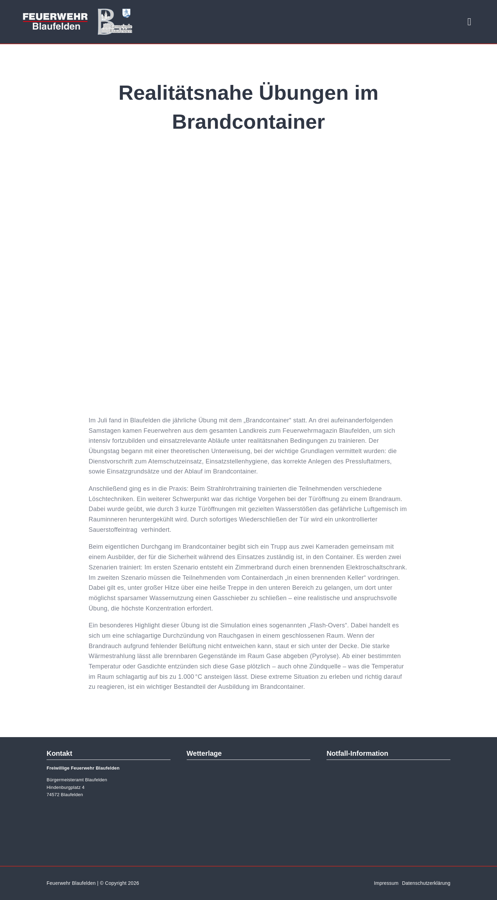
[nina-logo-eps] (388, 769)
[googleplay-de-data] (421, 827)
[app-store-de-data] (356, 827)
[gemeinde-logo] (115, 11)
